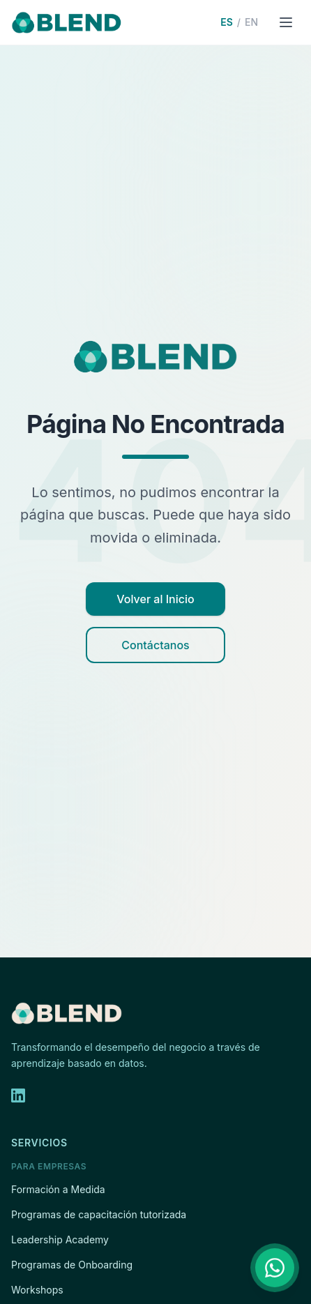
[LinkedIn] (18, 1095)
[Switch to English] (239, 22)
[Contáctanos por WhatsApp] (274, 1267)
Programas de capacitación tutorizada (98, 1214)
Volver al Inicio (155, 599)
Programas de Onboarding (71, 1265)
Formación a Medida (58, 1189)
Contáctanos (155, 645)
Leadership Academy (60, 1239)
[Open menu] (286, 22)
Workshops (37, 1290)
